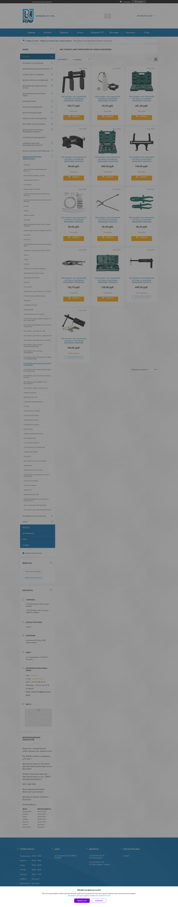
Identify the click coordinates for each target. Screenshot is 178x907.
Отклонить (99, 901)
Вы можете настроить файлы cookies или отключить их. (88, 895)
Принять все (82, 901)
